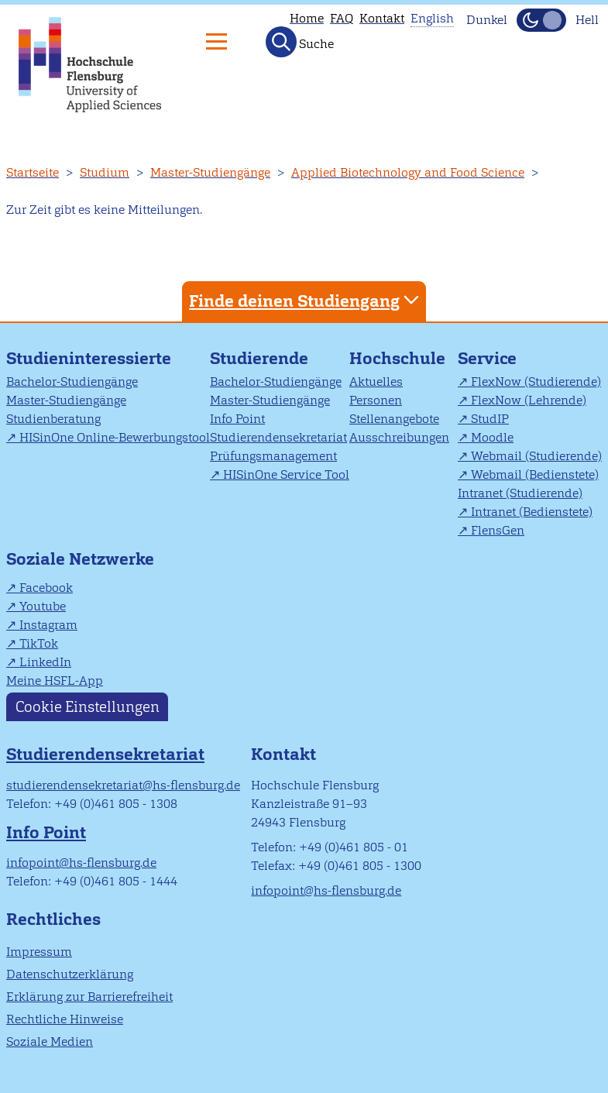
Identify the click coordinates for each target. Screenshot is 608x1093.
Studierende (259, 358)
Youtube (42, 606)
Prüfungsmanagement (273, 456)
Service (487, 358)
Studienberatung (53, 419)
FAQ (341, 18)
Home (307, 18)
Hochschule (397, 358)
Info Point (237, 419)
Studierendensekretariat (278, 437)
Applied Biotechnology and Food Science (407, 172)
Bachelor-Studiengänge (72, 381)
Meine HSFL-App (54, 680)
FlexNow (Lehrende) (528, 400)
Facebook (46, 587)
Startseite (32, 172)
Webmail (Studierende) (536, 456)
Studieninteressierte (88, 358)
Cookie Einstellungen (87, 707)
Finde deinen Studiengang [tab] (306, 300)
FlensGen (497, 530)
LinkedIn (45, 662)
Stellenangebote (394, 419)
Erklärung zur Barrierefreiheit (89, 996)
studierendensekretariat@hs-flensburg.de (123, 785)
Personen (375, 400)
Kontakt (381, 18)
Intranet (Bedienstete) (532, 512)
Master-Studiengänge (210, 172)
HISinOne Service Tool (286, 474)
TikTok (38, 643)
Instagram (48, 625)
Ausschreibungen (399, 437)
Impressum (39, 951)
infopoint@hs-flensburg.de (81, 862)
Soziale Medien (49, 1041)
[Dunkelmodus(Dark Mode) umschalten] (541, 20)
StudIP (490, 419)
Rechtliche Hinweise (64, 1019)
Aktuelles (376, 381)
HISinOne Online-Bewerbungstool (114, 437)
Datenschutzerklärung (69, 974)
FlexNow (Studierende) (536, 381)
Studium (104, 172)
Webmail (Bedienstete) (535, 474)
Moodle (492, 437)
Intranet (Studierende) (520, 493)
